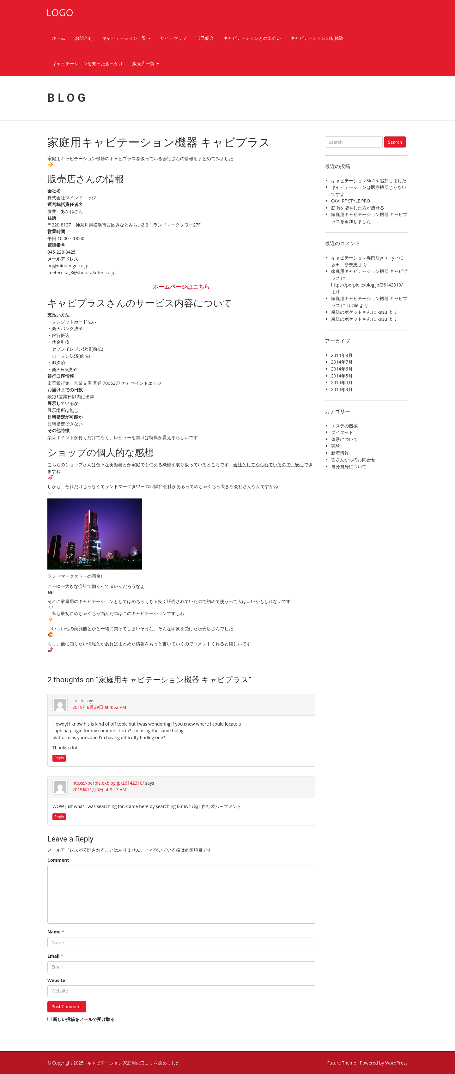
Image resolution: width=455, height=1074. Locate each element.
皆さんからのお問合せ (353, 459)
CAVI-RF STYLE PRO (350, 201)
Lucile (78, 700)
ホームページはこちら (181, 286)
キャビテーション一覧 (126, 38)
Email (55, 956)
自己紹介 (205, 38)
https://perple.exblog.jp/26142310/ (108, 783)
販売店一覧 (145, 63)
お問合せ (84, 38)
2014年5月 (342, 376)
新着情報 (340, 453)
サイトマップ (173, 38)
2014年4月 (342, 382)
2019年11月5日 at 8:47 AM (99, 790)
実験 (335, 446)
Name (55, 932)
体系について (344, 439)
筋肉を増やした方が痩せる (357, 208)
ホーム (58, 38)
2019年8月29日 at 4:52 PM (99, 707)
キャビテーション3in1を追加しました (368, 181)
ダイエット (342, 432)
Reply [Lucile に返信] (59, 758)
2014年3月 (342, 389)
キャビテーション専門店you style (364, 258)
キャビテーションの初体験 (316, 38)
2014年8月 (342, 355)
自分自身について (349, 466)
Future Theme (341, 1063)
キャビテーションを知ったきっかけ (87, 63)
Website (56, 980)
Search (395, 142)
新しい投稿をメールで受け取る (84, 1019)
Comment (58, 860)
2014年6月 (342, 369)
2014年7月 (342, 362)
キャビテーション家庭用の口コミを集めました (133, 1063)
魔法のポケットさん (351, 312)
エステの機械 (344, 426)
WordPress (396, 1063)
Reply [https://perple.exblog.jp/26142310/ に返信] (59, 816)
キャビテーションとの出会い (252, 38)
